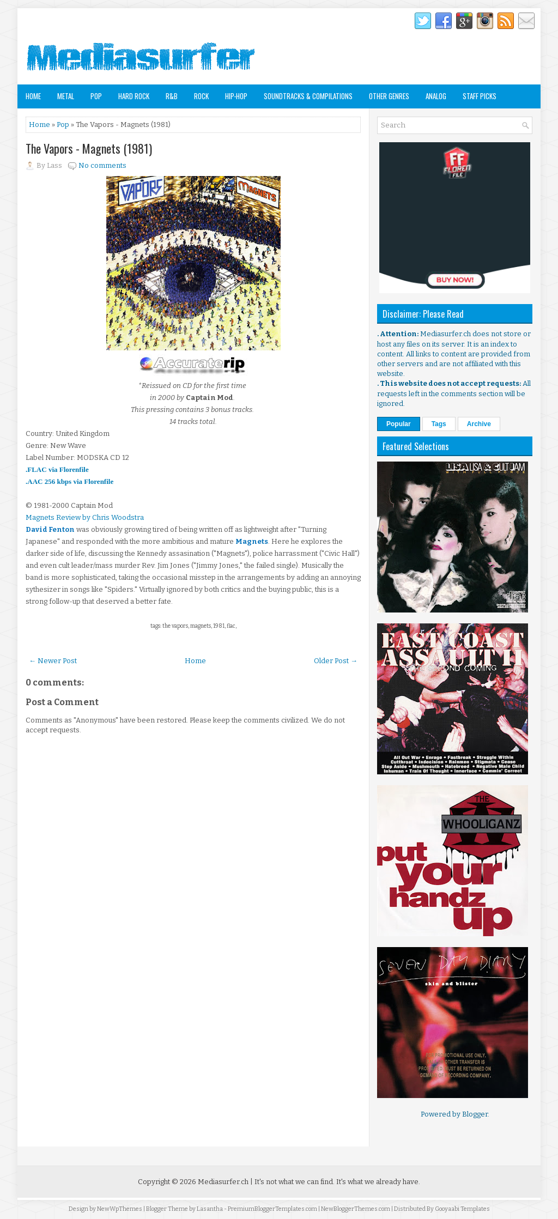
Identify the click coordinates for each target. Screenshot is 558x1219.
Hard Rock (133, 95)
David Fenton (50, 529)
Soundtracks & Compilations (308, 95)
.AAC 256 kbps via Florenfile (69, 481)
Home (33, 95)
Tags (439, 424)
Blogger (475, 1114)
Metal (65, 95)
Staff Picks (479, 95)
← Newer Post (53, 661)
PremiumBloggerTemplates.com (272, 1208)
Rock (201, 95)
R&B (172, 95)
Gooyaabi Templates (462, 1208)
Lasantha (210, 1208)
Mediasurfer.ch (223, 1182)
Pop (96, 95)
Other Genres (389, 95)
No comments (102, 165)
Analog (436, 95)
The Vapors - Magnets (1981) (89, 148)
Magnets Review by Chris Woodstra (85, 517)
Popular (398, 424)
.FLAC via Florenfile (57, 469)
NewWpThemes (119, 1208)
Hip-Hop (236, 95)
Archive (479, 424)
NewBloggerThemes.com (355, 1208)
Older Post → (335, 661)
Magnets (251, 541)
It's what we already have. (378, 1182)
